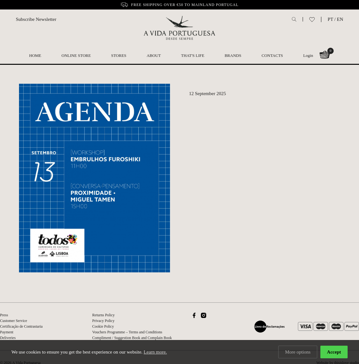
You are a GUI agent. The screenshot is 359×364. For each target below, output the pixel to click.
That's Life (192, 55)
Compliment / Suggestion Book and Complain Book (132, 338)
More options (297, 352)
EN (340, 19)
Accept (334, 352)
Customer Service (13, 320)
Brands (232, 55)
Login (308, 55)
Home (35, 55)
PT (330, 19)
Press (4, 315)
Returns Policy (103, 315)
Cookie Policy (103, 326)
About (154, 55)
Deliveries (8, 338)
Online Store (76, 55)
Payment (6, 332)
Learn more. (155, 352)
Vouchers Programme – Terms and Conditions (127, 332)
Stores (118, 55)
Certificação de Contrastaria (21, 326)
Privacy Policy (103, 320)
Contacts (272, 55)
